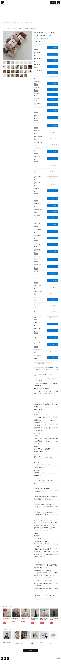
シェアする (46, 595)
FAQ (22, 22)
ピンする (53, 595)
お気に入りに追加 (42, 363)
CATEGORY (8, 22)
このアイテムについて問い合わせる (44, 599)
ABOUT (14, 22)
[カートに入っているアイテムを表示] (58, 2)
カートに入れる (53, 47)
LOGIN (53, 2)
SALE (30, 22)
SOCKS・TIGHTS (10, 28)
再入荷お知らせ (53, 77)
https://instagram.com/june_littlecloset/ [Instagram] (57, 658)
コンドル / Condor (18, 28)
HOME (2, 22)
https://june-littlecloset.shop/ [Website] (59, 658)
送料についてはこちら (40, 41)
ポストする (38, 595)
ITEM (18, 22)
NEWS (26, 22)
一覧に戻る (30, 650)
